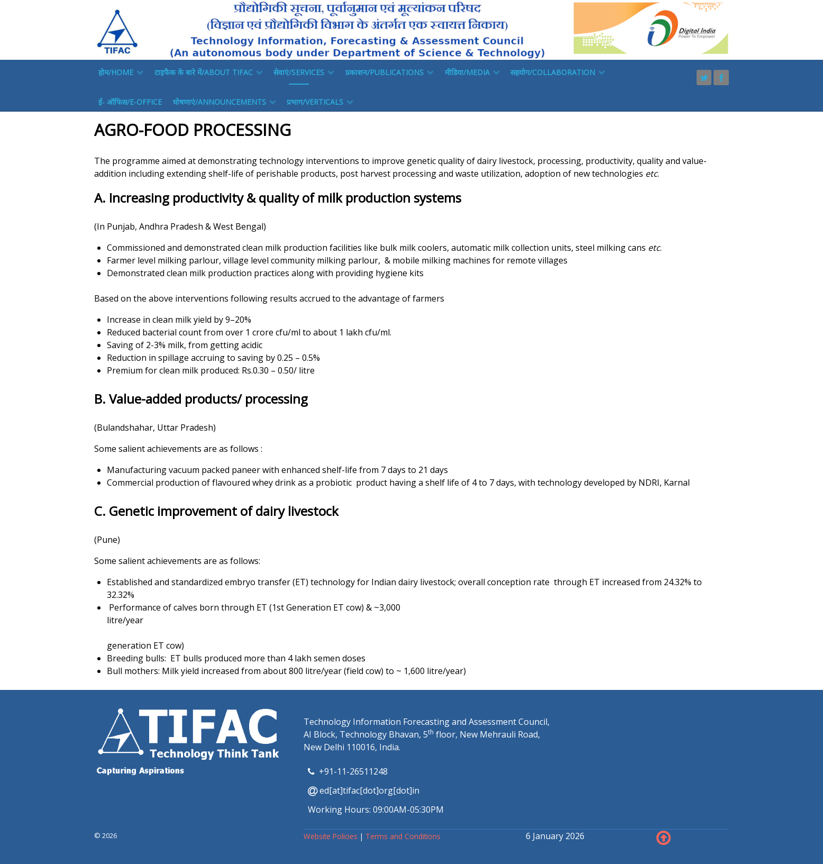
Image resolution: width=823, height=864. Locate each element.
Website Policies (332, 836)
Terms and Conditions (403, 836)
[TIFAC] (411, 29)
